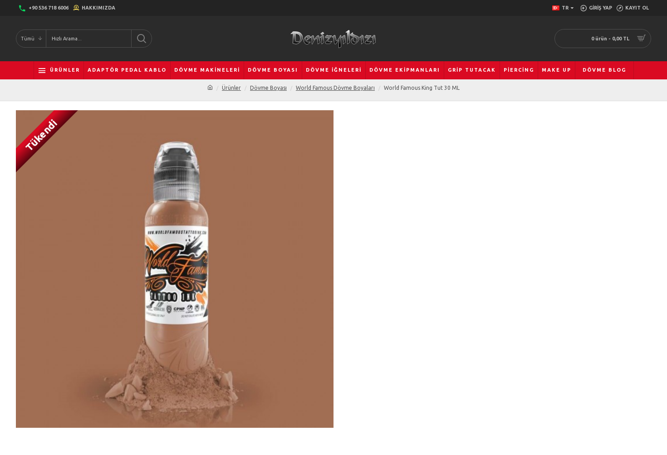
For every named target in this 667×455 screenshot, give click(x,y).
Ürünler (231, 88)
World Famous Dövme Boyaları (335, 88)
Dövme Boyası (268, 88)
